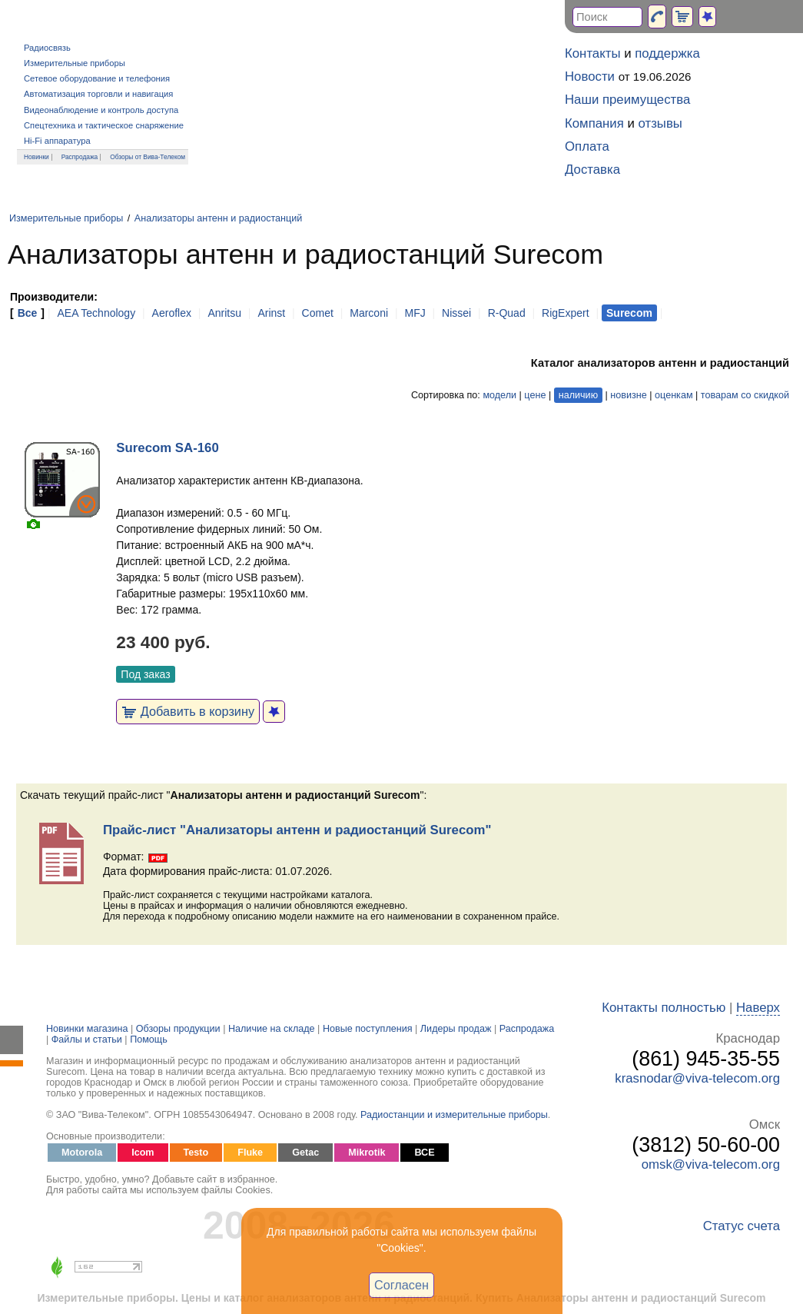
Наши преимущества (627, 99)
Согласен (401, 1285)
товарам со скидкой (745, 395)
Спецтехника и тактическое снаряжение (104, 125)
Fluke (250, 1152)
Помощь (149, 1039)
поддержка (667, 53)
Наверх (758, 1007)
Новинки (36, 157)
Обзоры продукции (178, 1028)
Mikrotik (366, 1152)
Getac (305, 1152)
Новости (590, 76)
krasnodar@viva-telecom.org (697, 1078)
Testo (196, 1152)
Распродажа (79, 157)
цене (535, 395)
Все (28, 313)
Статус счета (741, 1226)
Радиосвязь (47, 47)
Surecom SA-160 (167, 448)
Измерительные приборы (74, 63)
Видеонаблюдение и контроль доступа (101, 110)
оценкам (673, 395)
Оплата (587, 146)
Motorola (81, 1152)
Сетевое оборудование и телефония (97, 78)
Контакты (592, 53)
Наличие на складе (271, 1028)
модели (499, 395)
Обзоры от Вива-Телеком (147, 157)
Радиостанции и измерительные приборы (454, 1114)
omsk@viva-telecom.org (711, 1164)
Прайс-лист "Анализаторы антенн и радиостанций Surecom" (297, 830)
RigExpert (565, 313)
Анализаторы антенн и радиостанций (218, 218)
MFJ (414, 313)
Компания (594, 123)
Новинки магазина (87, 1028)
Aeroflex (171, 313)
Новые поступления (368, 1028)
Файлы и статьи (86, 1039)
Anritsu (224, 313)
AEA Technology (96, 313)
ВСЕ (424, 1152)
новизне (628, 395)
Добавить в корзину (187, 711)
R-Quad (507, 313)
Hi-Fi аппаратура (57, 140)
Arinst (271, 313)
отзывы (660, 123)
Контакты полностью (663, 1007)
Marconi (369, 313)
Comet (317, 313)
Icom (142, 1152)
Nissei (456, 313)
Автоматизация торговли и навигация (98, 93)
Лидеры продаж (456, 1028)
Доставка (592, 169)
